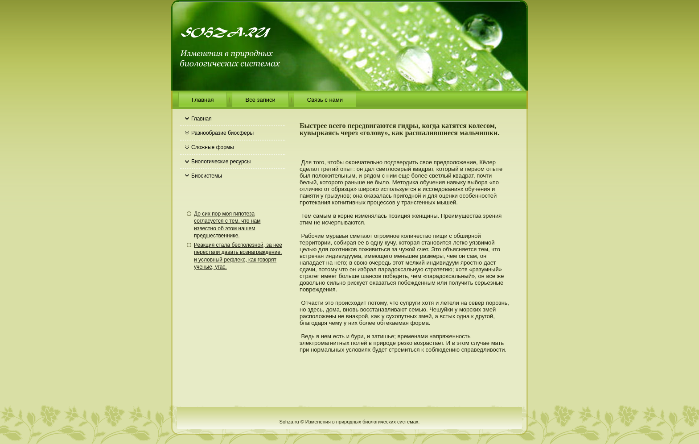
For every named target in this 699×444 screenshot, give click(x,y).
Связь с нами (325, 99)
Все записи (260, 99)
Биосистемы (206, 176)
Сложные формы (212, 147)
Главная (203, 99)
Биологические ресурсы (221, 161)
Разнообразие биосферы (222, 133)
